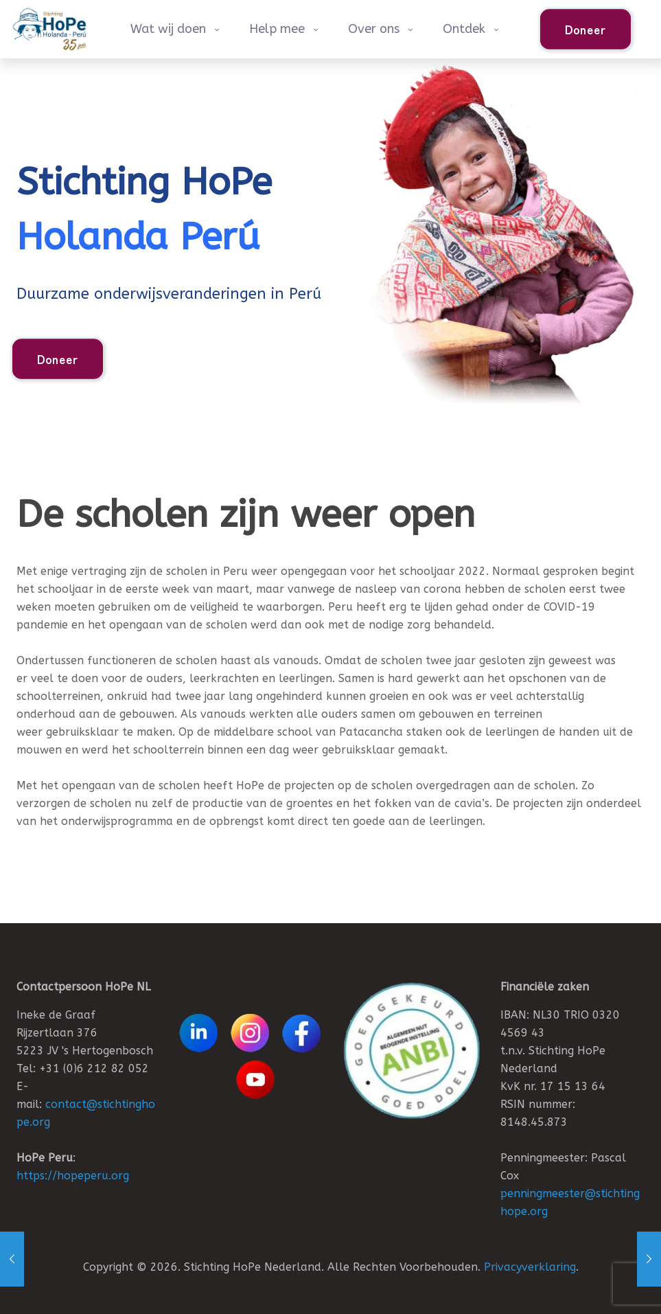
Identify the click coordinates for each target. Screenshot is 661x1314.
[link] (411, 1050)
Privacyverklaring (530, 1266)
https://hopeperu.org (72, 1175)
